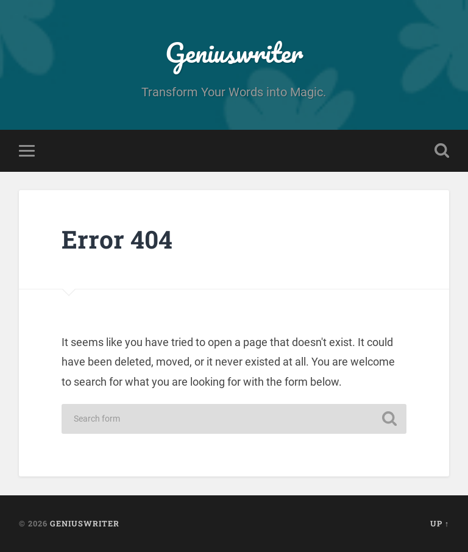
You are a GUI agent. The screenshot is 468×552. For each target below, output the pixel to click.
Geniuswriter (234, 52)
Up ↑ (439, 523)
